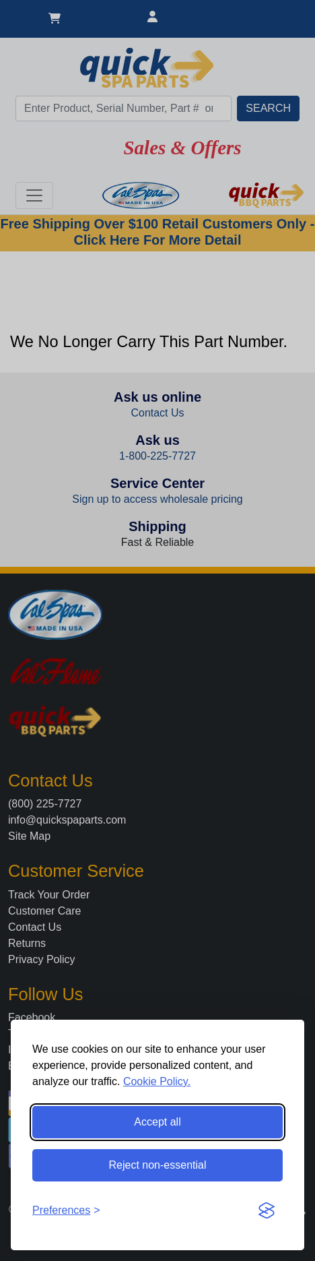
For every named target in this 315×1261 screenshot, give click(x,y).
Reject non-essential (158, 1165)
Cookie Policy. (156, 1081)
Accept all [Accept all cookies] (157, 1122)
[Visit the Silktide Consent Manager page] (266, 1210)
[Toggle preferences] (66, 1210)
